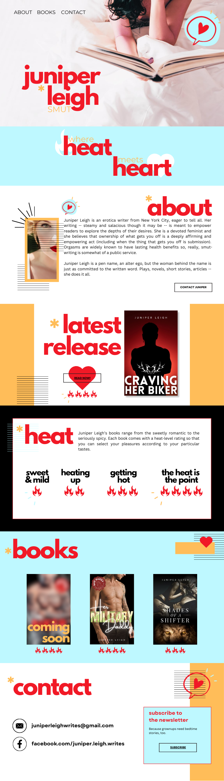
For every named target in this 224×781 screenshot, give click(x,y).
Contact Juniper (193, 289)
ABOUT (23, 12)
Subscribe (178, 749)
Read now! (82, 379)
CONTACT (73, 12)
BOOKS (46, 12)
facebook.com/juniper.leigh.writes (78, 746)
